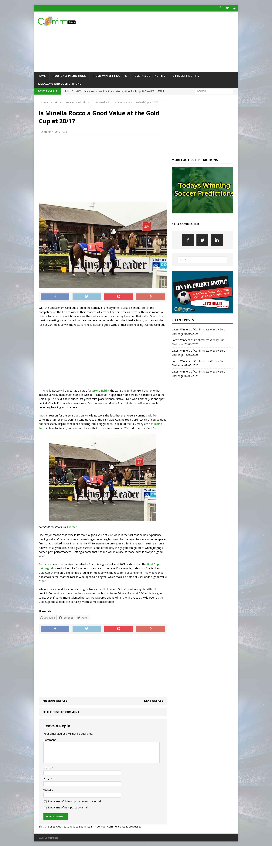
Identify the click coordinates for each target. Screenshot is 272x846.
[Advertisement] (169, 41)
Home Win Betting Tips (110, 75)
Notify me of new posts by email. (68, 807)
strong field (99, 390)
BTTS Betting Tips (186, 75)
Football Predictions (69, 75)
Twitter (72, 527)
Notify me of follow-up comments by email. (74, 801)
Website (48, 790)
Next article (153, 700)
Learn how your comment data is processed (114, 826)
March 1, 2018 (52, 131)
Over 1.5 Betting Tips (149, 75)
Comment (49, 739)
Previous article (54, 700)
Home (42, 75)
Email (47, 779)
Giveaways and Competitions (59, 83)
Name (47, 768)
